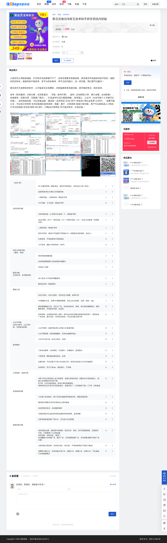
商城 (46, 3)
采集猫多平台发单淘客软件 (139, 181)
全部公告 (141, 97)
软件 (54, 4)
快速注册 (155, 4)
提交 (112, 514)
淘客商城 (23, 539)
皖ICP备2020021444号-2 (39, 539)
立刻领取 (152, 142)
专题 (77, 4)
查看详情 (152, 147)
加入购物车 (67, 60)
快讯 (62, 3)
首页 (39, 4)
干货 (84, 4)
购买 (56, 60)
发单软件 (66, 14)
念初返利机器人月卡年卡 (139, 165)
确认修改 (113, 484)
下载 (69, 4)
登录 (145, 4)
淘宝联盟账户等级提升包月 (139, 173)
